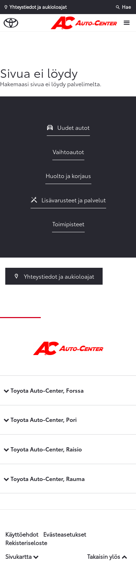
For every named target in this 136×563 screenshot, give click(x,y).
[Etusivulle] (86, 23)
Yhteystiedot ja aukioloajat (54, 276)
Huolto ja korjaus (68, 175)
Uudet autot (68, 127)
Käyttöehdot (21, 534)
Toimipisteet (68, 224)
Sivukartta (22, 556)
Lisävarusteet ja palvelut (68, 200)
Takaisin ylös (107, 556)
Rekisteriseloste (26, 542)
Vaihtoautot (68, 151)
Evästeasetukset (64, 534)
